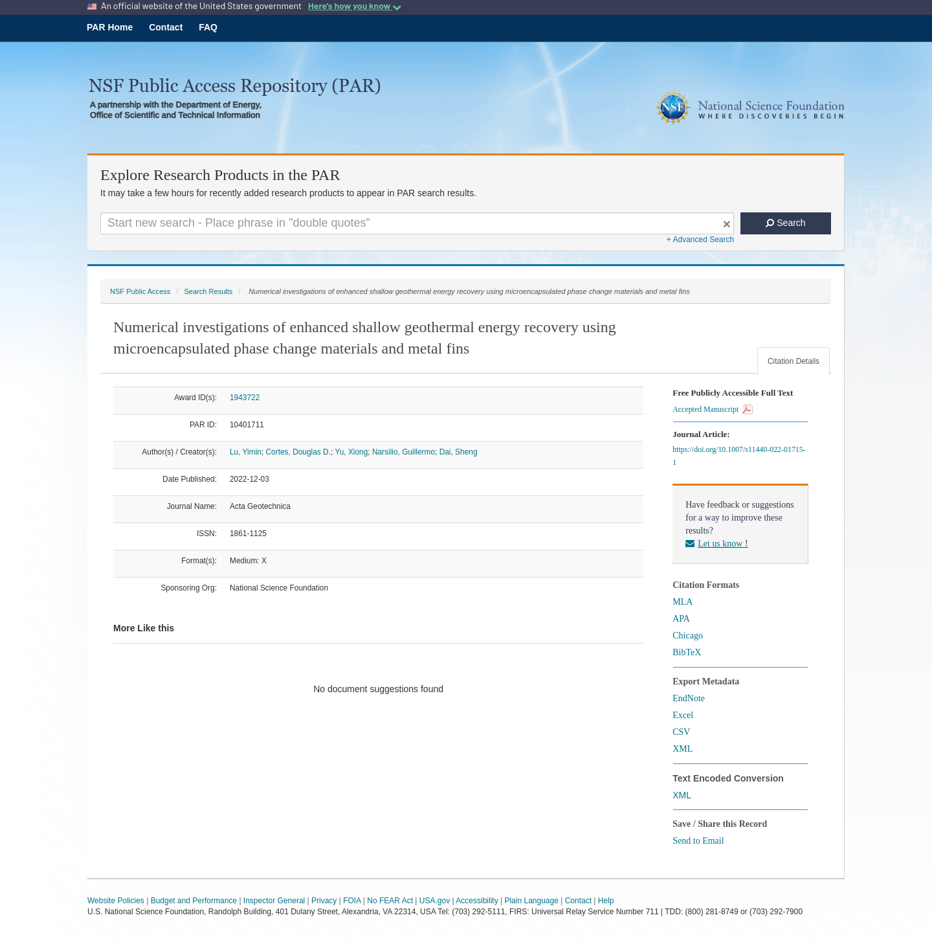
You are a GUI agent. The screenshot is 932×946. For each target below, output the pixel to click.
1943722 (245, 397)
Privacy (324, 900)
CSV (681, 732)
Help (606, 900)
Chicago (687, 635)
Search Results (208, 291)
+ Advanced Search (700, 239)
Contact (166, 27)
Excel (682, 715)
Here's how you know (354, 6)
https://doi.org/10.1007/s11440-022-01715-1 (738, 456)
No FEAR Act (390, 900)
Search (785, 223)
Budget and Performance (194, 900)
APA (681, 619)
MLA (682, 602)
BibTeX (686, 652)
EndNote (688, 698)
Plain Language (531, 900)
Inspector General (274, 900)
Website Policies (115, 900)
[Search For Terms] (417, 223)
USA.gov (434, 900)
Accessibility (477, 900)
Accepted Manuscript (712, 409)
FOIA (352, 900)
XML (682, 749)
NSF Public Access (140, 291)
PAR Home (110, 27)
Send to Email (698, 841)
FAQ (208, 27)
